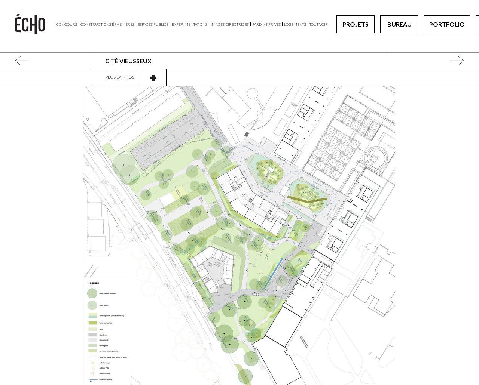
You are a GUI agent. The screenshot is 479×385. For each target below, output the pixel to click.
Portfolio (447, 24)
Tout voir (318, 24)
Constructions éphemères (107, 24)
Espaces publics (153, 24)
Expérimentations (189, 24)
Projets (355, 24)
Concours (66, 24)
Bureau (399, 24)
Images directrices (230, 24)
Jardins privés (266, 24)
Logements (295, 24)
